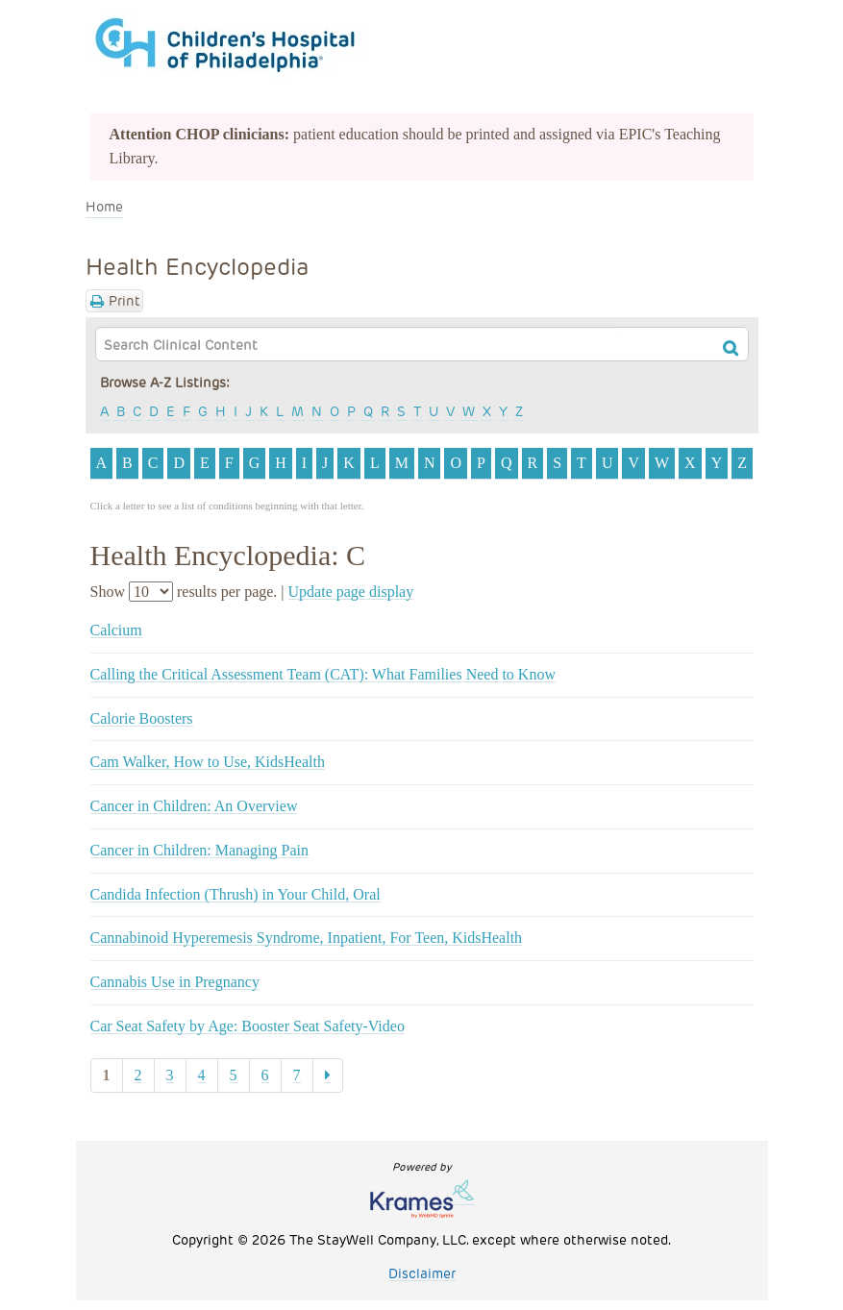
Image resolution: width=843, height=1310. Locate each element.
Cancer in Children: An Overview (194, 806)
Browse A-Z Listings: (165, 382)
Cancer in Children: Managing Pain (200, 850)
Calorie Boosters (141, 718)
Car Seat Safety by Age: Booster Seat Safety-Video (247, 1026)
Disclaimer (422, 1273)
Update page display (351, 591)
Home (104, 206)
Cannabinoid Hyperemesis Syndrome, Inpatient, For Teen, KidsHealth (306, 937)
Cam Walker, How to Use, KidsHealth (207, 762)
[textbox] (356, 344)
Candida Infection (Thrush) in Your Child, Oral (235, 894)
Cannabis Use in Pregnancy (175, 982)
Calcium (116, 630)
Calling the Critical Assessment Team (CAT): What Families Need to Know (323, 674)
